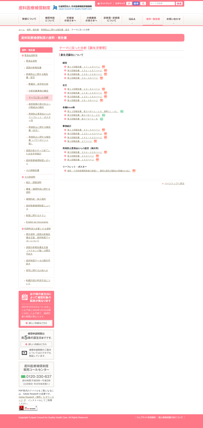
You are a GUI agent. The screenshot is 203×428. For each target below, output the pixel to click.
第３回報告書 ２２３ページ (83, 156)
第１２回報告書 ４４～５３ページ (86, 130)
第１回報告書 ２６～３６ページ (85, 100)
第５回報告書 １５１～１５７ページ (87, 70)
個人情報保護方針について (171, 417)
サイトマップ (105, 3)
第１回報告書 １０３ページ (83, 160)
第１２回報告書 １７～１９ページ (86, 67)
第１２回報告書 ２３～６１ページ (86, 89)
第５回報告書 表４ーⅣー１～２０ (86, 115)
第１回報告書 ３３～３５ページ (85, 78)
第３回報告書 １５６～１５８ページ (87, 74)
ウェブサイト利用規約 (146, 417)
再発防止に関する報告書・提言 (55, 30)
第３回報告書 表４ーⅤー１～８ (85, 119)
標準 (136, 3)
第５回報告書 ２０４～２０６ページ (87, 152)
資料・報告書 (33, 30)
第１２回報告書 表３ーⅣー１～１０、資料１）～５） (95, 111)
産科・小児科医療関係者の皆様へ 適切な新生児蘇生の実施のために (101, 171)
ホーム (22, 30)
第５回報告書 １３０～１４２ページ (87, 133)
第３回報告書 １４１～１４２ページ (87, 137)
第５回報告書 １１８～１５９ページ (87, 93)
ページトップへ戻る (174, 183)
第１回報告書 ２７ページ (82, 141)
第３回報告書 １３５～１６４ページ (87, 96)
